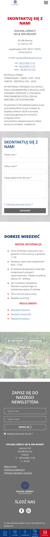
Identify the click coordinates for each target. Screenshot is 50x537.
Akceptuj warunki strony (19, 204)
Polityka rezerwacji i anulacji (18, 472)
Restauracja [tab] (35, 341)
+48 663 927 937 (28, 69)
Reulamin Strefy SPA (21, 314)
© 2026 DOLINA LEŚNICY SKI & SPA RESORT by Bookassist (24, 524)
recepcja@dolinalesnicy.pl (28, 57)
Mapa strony (10, 466)
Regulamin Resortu (20, 309)
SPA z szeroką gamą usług (24, 293)
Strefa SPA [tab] (25, 347)
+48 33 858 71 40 (27, 66)
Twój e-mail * (10, 166)
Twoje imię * (10, 154)
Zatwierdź (25, 210)
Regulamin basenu (20, 318)
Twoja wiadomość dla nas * (17, 177)
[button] (45, 533)
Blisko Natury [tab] (15, 341)
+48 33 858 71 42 (27, 63)
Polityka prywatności (14, 469)
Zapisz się (24, 427)
